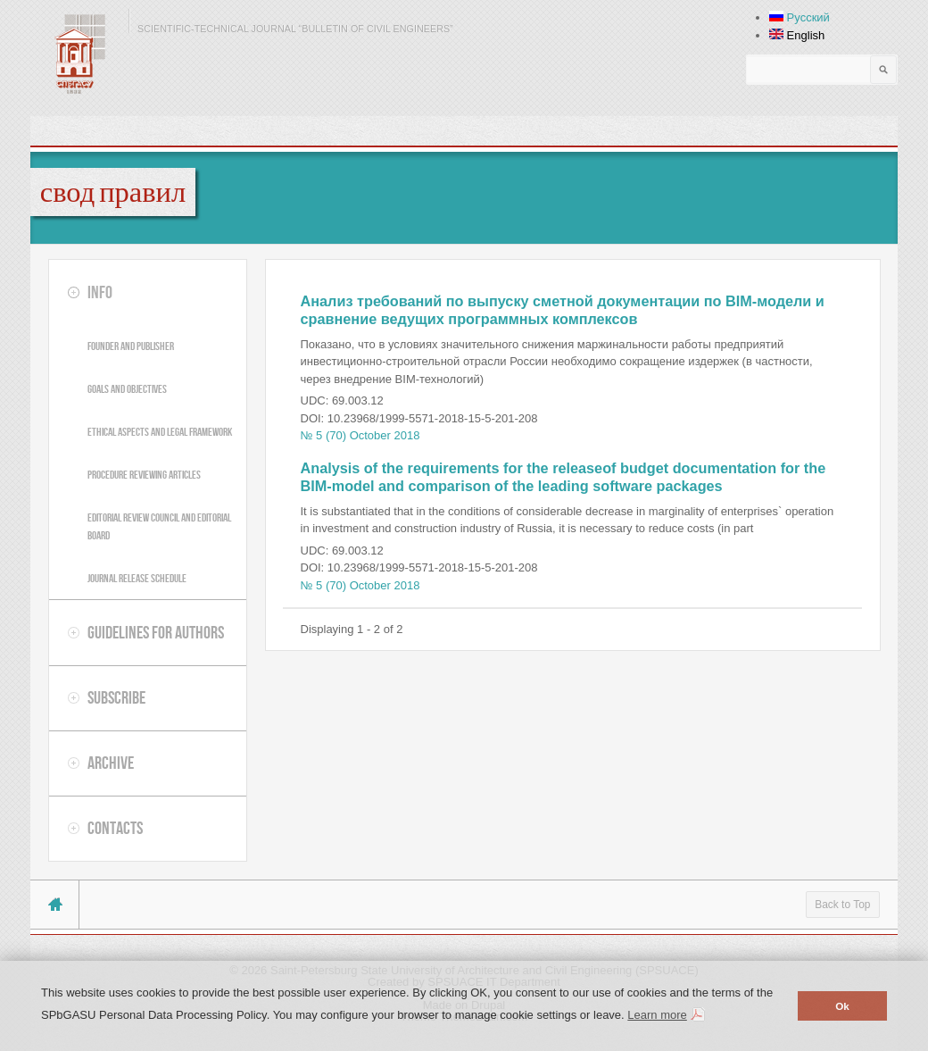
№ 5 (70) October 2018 (360, 435)
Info (99, 292)
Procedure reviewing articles (144, 474)
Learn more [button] (656, 1015)
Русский (799, 17)
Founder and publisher (130, 346)
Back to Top (842, 904)
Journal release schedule (136, 578)
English (796, 35)
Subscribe (116, 697)
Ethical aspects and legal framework (159, 431)
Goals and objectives (127, 389)
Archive (110, 762)
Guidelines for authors (155, 632)
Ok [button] (842, 1006)
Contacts (115, 828)
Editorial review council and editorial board (159, 526)
